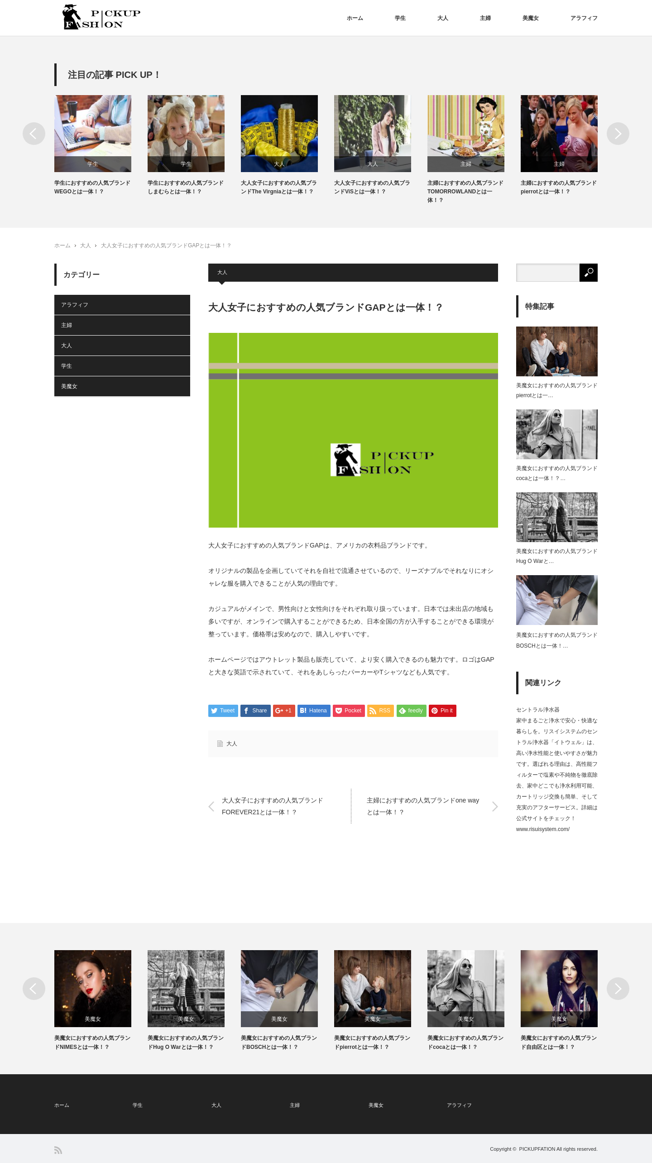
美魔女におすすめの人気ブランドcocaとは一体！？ (465, 1042)
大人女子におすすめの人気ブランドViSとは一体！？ (372, 187)
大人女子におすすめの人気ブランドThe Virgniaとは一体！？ (279, 187)
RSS (58, 1150)
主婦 (485, 18)
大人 (442, 18)
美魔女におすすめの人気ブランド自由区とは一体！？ (559, 1042)
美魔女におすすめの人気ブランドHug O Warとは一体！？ (186, 1042)
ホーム (355, 18)
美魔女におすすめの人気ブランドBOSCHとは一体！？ (279, 1042)
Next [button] (618, 133)
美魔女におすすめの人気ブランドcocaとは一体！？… (557, 473)
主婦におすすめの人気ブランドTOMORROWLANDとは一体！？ (465, 191)
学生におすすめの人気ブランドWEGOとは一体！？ (92, 187)
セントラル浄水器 (538, 709)
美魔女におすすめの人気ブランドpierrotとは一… (557, 390)
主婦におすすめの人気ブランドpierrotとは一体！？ (559, 187)
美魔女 (531, 18)
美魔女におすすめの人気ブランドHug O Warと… (557, 556)
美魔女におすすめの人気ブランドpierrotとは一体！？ (372, 1042)
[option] (101, 145)
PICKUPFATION (537, 1149)
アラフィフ (584, 18)
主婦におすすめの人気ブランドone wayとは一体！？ (423, 806)
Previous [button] (34, 133)
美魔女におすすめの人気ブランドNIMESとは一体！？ (92, 1042)
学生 (400, 18)
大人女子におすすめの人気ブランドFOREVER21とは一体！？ (272, 806)
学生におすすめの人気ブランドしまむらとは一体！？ (186, 187)
